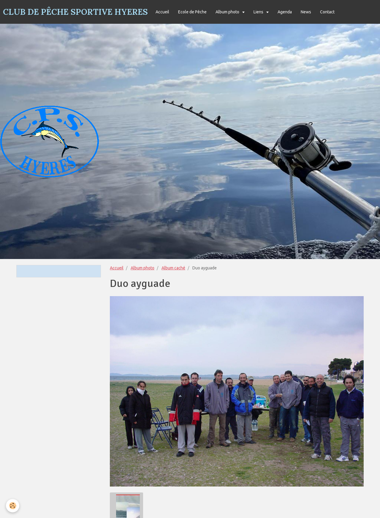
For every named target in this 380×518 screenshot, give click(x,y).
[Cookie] (12, 505)
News (306, 12)
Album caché (173, 268)
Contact (327, 12)
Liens (259, 12)
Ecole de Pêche (192, 12)
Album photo (228, 12)
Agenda (285, 12)
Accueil (162, 12)
